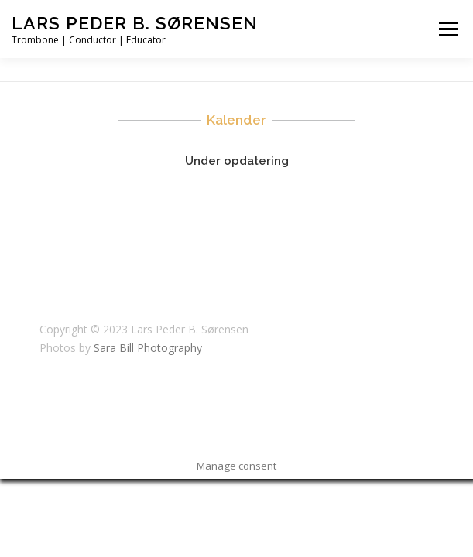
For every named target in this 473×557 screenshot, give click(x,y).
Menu (447, 29)
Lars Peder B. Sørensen (135, 22)
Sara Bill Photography (148, 347)
